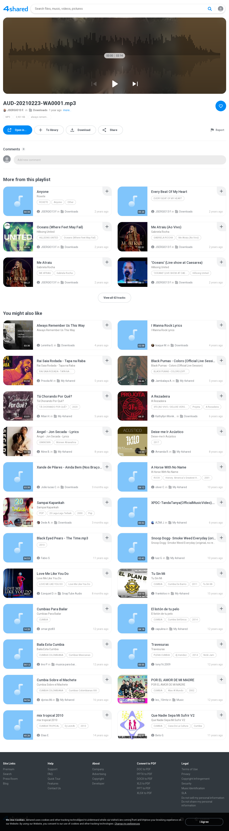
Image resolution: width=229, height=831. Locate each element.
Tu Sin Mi (207, 584)
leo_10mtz (160, 699)
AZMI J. (158, 522)
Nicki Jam (208, 655)
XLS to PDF (143, 783)
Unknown (45, 442)
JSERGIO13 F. (13, 110)
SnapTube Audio (70, 593)
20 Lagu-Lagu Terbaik (60, 513)
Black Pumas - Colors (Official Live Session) (171, 371)
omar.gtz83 (46, 628)
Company (98, 769)
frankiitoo (159, 593)
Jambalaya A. (161, 380)
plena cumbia (162, 655)
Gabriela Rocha (163, 237)
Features (53, 783)
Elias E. (43, 735)
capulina (158, 628)
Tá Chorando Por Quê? (53, 407)
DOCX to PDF (144, 778)
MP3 (8, 117)
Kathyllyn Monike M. (163, 416)
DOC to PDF (144, 769)
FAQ (50, 774)
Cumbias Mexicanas (79, 655)
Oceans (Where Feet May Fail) (80, 237)
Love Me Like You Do (51, 584)
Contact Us (54, 788)
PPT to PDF (143, 788)
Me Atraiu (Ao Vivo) (188, 237)
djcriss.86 (44, 699)
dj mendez (181, 655)
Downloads (38, 110)
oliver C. (158, 487)
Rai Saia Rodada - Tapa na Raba (57, 371)
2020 (75, 407)
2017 (156, 442)
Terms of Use (190, 769)
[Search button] (209, 8)
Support (52, 769)
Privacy (186, 774)
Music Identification (193, 788)
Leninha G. (45, 345)
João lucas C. (47, 487)
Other (70, 202)
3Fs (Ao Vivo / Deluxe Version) (171, 407)
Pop (41, 513)
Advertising (99, 774)
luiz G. (156, 558)
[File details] (18, 201)
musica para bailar (63, 664)
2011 (194, 584)
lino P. (42, 664)
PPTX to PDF (144, 774)
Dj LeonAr (70, 726)
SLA (184, 793)
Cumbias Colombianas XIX (83, 690)
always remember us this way (41, 117)
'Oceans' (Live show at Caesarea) (171, 273)
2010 (42, 545)
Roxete (43, 202)
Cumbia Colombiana (51, 655)
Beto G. (157, 735)
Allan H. (43, 416)
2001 (207, 477)
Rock (157, 477)
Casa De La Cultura (178, 726)
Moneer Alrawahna (66, 442)
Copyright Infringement (196, 778)
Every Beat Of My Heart (168, 198)
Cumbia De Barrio (177, 584)
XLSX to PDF (144, 793)
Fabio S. (43, 558)
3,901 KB (20, 117)
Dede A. (43, 522)
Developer (98, 783)
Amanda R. (160, 451)
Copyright (98, 778)
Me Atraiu (45, 273)
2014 (195, 619)
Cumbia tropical (49, 726)
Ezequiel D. (45, 593)
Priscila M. (45, 380)
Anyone (58, 202)
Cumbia (158, 584)
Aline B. (43, 451)
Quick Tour (54, 778)
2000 (80, 513)
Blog (5, 783)
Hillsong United (48, 237)
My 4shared (66, 380)
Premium (8, 769)
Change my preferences (127, 823)
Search (7, 774)
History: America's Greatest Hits (182, 477)
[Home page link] (15, 8)
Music (178, 699)
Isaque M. (159, 345)
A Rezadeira (212, 407)
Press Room (10, 778)
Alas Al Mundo (175, 690)
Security (186, 783)
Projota (196, 407)
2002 (191, 690)
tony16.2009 (160, 664)
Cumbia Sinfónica (177, 619)
